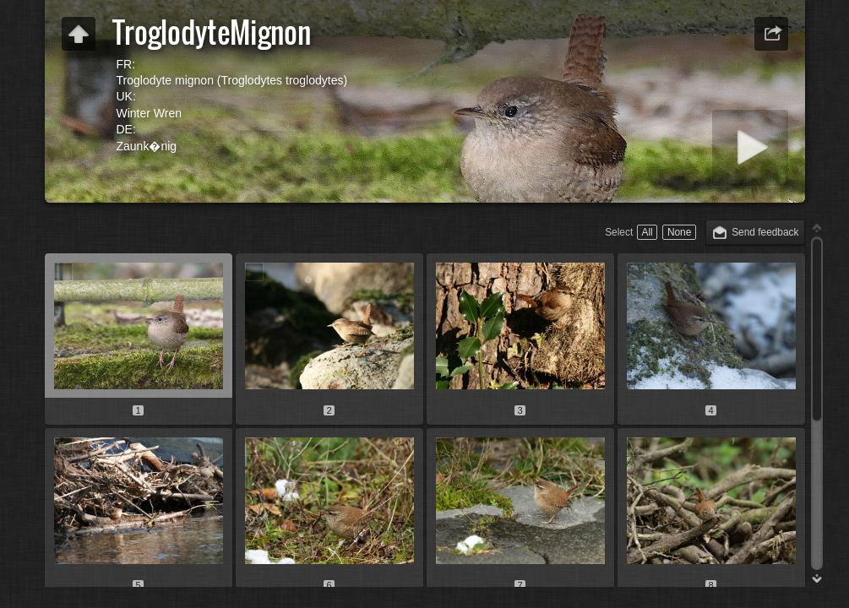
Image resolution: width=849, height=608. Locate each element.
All (646, 232)
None (679, 232)
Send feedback (765, 232)
